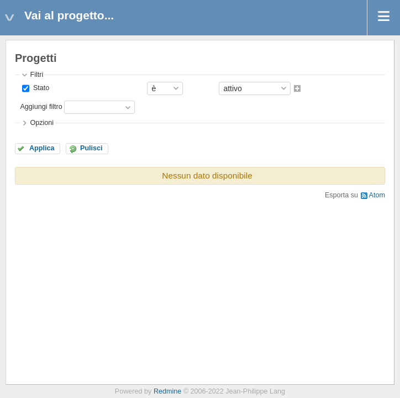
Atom (377, 195)
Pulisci (91, 148)
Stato (40, 88)
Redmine (167, 391)
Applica (42, 148)
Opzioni (42, 123)
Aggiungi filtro (41, 107)
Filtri (36, 74)
